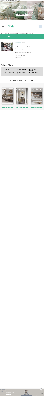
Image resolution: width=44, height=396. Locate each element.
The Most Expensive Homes (21, 73)
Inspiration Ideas (18, 42)
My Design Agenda (21, 69)
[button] (42, 280)
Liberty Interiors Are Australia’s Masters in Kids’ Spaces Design (23, 47)
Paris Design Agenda (9, 72)
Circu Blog (6, 69)
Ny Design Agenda (33, 72)
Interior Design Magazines (32, 70)
